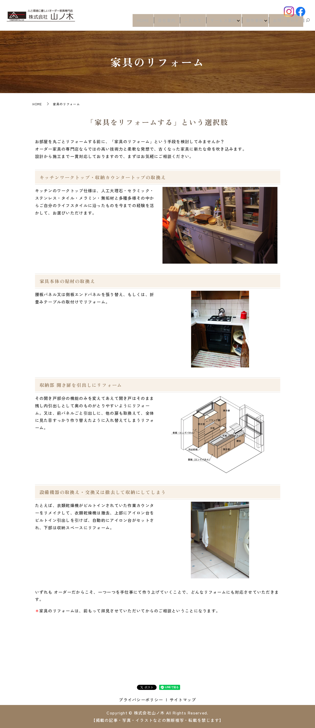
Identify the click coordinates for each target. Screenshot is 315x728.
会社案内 (164, 22)
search (308, 22)
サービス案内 (220, 22)
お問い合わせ (286, 22)
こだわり (190, 22)
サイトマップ (183, 700)
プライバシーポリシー (141, 700)
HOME (140, 22)
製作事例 (253, 22)
